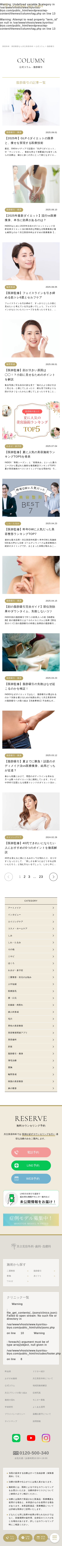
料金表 (8, 1371)
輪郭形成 (12, 1074)
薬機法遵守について (42, 1414)
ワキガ (10, 1281)
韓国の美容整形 (15, 1081)
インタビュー (14, 915)
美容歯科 (12, 1039)
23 (41, 876)
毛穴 (10, 1019)
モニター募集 (39, 1400)
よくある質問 (39, 1407)
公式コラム (10, 1386)
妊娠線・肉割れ (15, 1005)
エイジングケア (15, 921)
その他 (11, 949)
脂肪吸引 (38, 1271)
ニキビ (11, 956)
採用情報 (37, 1421)
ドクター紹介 (39, 1371)
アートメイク (14, 908)
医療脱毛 (12, 991)
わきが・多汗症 (15, 970)
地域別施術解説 (40, 1386)
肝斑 (10, 1047)
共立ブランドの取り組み (16, 1393)
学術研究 (9, 1407)
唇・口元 (12, 998)
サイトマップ (11, 1421)
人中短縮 (12, 984)
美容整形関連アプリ (17, 1033)
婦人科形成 (13, 1012)
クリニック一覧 (18, 1297)
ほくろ (11, 963)
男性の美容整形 (15, 1026)
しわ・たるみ (14, 942)
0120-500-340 (34, 1452)
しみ (10, 935)
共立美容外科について (43, 1378)
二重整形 (11, 1271)
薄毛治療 (12, 1060)
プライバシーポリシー (15, 1414)
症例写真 (37, 1393)
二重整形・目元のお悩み (20, 977)
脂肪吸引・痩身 (15, 1053)
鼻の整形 (12, 1088)
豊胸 (10, 1067)
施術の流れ (10, 1400)
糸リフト (38, 1276)
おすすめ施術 (11, 1378)
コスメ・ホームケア (17, 928)
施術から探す (16, 1264)
